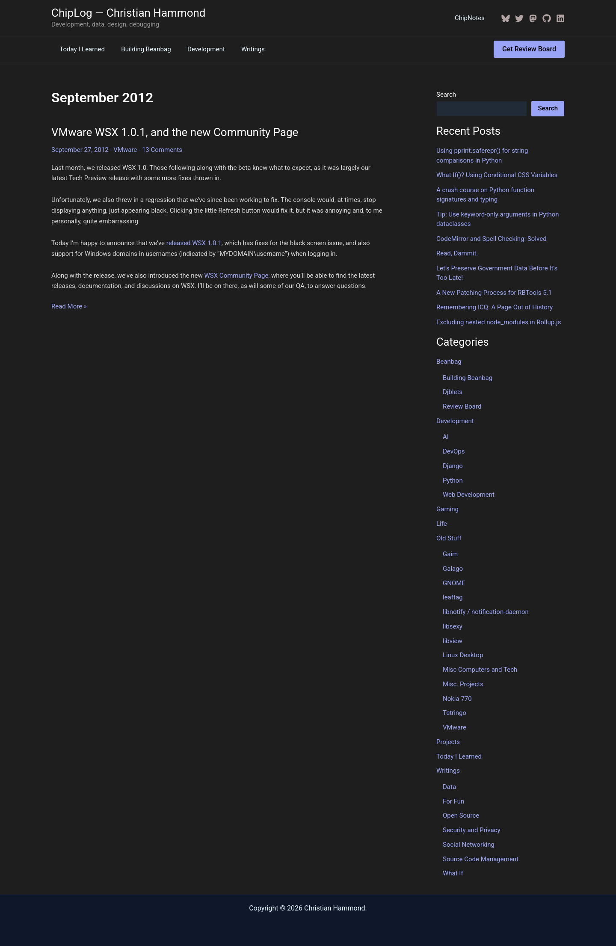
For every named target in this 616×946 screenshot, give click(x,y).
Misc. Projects (463, 684)
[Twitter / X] (519, 18)
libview (452, 641)
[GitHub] (546, 18)
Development (197, 49)
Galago (453, 568)
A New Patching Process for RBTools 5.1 (494, 293)
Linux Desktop (463, 655)
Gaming (447, 509)
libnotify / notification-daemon (486, 612)
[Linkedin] (560, 18)
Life (441, 524)
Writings (240, 49)
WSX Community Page (236, 275)
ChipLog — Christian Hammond (128, 12)
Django (453, 466)
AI (446, 437)
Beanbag (449, 361)
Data (449, 787)
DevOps (454, 451)
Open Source (461, 815)
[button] (529, 49)
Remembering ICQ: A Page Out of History (494, 307)
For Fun (453, 801)
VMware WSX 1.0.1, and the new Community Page (174, 132)
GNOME (454, 583)
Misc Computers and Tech (480, 669)
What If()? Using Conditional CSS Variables (496, 175)
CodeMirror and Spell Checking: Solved (491, 239)
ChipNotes (471, 18)
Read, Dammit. (457, 253)
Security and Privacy (471, 830)
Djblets (452, 392)
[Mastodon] (533, 18)
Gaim (450, 554)
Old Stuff (449, 538)
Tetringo (454, 713)
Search (446, 94)
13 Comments (162, 150)
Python (453, 480)
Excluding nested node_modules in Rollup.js (498, 322)
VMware (125, 150)
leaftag (452, 597)
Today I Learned (80, 49)
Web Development (469, 494)
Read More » (69, 306)
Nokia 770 (457, 699)
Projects (448, 742)
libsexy (452, 626)
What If (453, 873)
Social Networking (469, 844)
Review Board (462, 406)
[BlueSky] (505, 18)
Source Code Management (480, 859)
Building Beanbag (141, 49)
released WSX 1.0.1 (194, 243)
